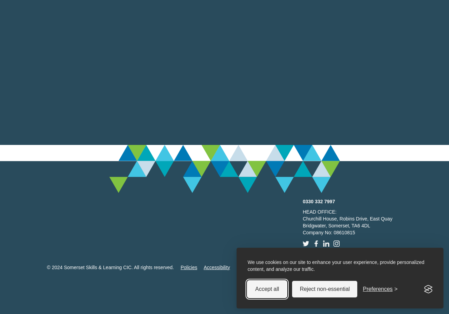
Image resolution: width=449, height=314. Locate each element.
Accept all (267, 289)
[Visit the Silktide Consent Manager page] (428, 289)
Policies (189, 267)
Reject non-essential (325, 289)
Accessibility (217, 267)
